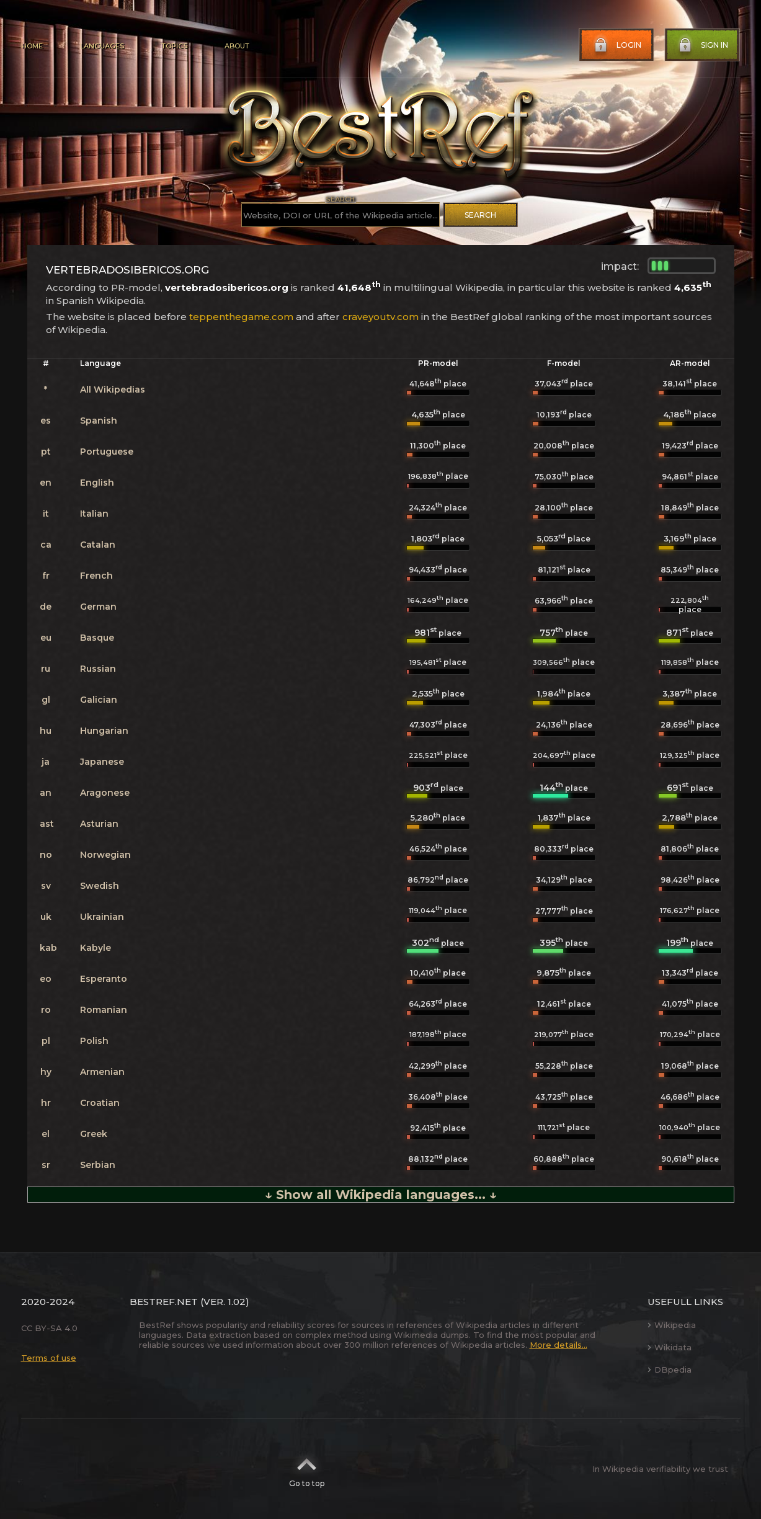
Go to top (306, 1469)
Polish (94, 1040)
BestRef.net (164, 1301)
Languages (102, 46)
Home (32, 46)
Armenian (102, 1071)
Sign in (702, 45)
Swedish (99, 885)
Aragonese (105, 792)
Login (616, 45)
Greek (93, 1133)
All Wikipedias (112, 389)
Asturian (99, 823)
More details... (558, 1345)
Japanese (102, 761)
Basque (97, 637)
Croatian (100, 1102)
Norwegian (105, 854)
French (96, 575)
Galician (98, 699)
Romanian (103, 1009)
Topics (174, 46)
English (97, 482)
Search (480, 215)
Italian (94, 513)
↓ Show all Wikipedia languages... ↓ (381, 1194)
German (98, 606)
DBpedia (670, 1369)
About (237, 46)
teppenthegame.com (241, 317)
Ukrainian (102, 916)
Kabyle (95, 947)
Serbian (97, 1164)
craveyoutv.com (380, 317)
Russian (98, 668)
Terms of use (48, 1358)
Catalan (97, 544)
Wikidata (670, 1347)
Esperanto (103, 978)
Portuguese (106, 451)
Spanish (98, 420)
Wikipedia (672, 1325)
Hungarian (104, 730)
